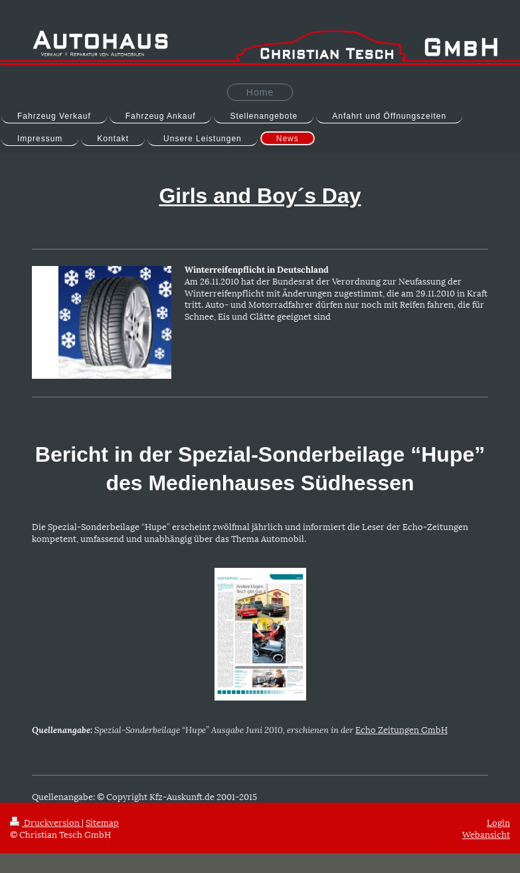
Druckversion (46, 822)
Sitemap (102, 822)
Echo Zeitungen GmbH (401, 729)
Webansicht (486, 833)
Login (498, 822)
